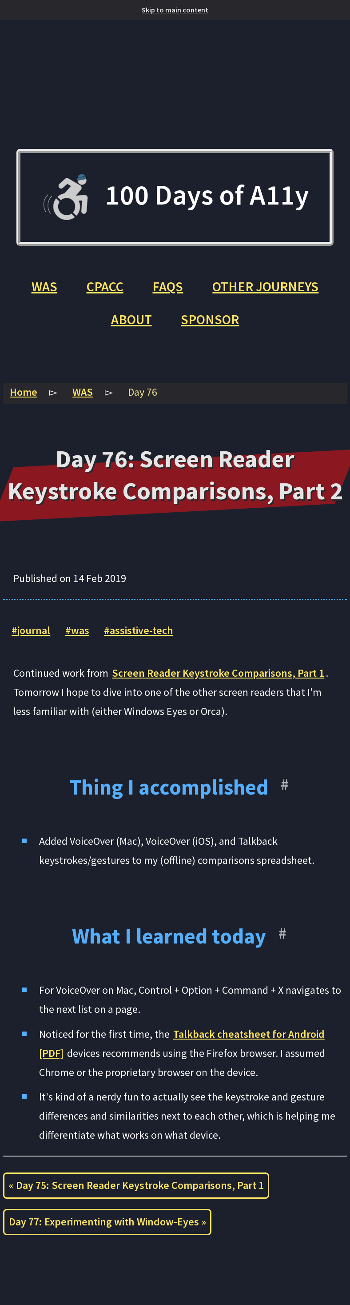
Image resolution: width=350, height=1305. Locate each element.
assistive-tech (141, 630)
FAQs (167, 286)
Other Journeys (265, 286)
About (131, 319)
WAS (44, 286)
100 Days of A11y (175, 197)
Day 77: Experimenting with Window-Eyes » (107, 1222)
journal (33, 630)
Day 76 (142, 392)
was (80, 630)
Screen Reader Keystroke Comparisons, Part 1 (218, 673)
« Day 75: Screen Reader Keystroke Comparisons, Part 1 (136, 1185)
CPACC (105, 286)
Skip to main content (175, 9)
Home (23, 392)
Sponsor (210, 319)
